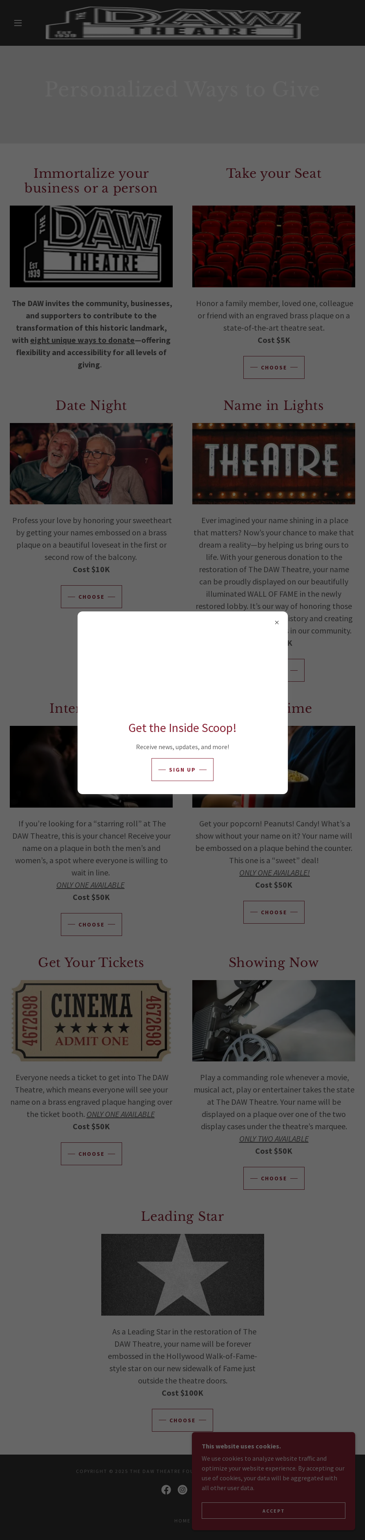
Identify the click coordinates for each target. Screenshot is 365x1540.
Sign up (182, 769)
